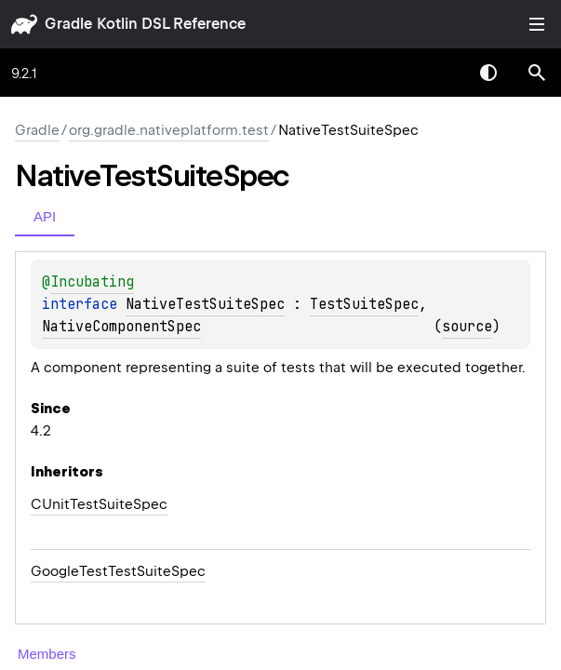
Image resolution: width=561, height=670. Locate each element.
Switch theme (488, 72)
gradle (68, 24)
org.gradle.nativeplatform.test (169, 130)
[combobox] (440, 72)
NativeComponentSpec (121, 326)
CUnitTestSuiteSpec (99, 504)
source (467, 326)
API (44, 216)
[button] (537, 72)
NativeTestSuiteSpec (205, 304)
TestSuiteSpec (364, 304)
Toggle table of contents (537, 24)
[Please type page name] (537, 72)
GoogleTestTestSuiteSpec (118, 571)
